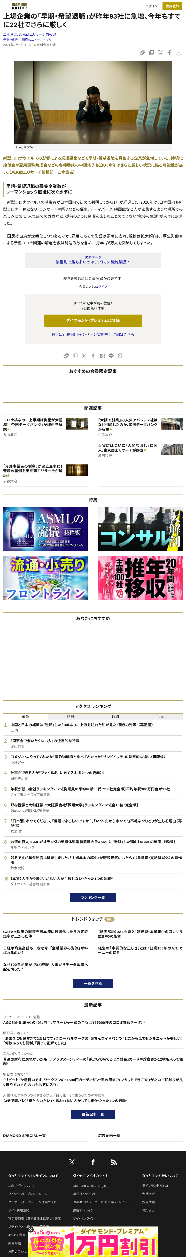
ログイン (152, 6)
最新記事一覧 (93, 1114)
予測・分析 (10, 40)
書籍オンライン (83, 1210)
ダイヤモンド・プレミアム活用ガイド (32, 1202)
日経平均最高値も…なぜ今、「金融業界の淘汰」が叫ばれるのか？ (45, 950)
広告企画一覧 (109, 1136)
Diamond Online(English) (91, 1186)
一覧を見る (93, 983)
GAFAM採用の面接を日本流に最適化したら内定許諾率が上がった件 (45, 934)
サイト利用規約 (19, 1210)
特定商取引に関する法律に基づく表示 (34, 1218)
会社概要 (148, 1194)
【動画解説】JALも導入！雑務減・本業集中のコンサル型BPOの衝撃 (140, 934)
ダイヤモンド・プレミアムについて (31, 1194)
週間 (115, 717)
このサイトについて (21, 1186)
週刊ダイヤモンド (85, 1194)
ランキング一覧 (93, 897)
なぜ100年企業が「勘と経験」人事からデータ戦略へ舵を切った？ (45, 967)
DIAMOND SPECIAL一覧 (24, 1136)
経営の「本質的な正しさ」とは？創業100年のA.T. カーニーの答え (140, 950)
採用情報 (148, 1202)
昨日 (70, 717)
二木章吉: (29, 34)
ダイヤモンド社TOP (155, 1186)
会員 (160, 717)
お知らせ (148, 1210)
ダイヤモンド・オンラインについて (33, 1176)
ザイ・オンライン (84, 1218)
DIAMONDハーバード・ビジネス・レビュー (102, 1202)
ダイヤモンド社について (160, 1176)
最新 (26, 717)
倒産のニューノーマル (37, 40)
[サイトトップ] (18, 6)
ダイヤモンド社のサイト (90, 1176)
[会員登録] (172, 6)
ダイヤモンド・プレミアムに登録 (93, 320)
